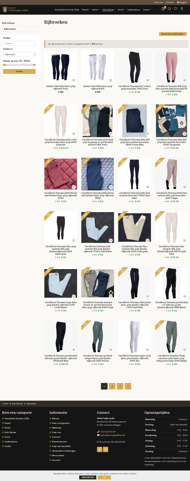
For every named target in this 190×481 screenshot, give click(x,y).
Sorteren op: (173, 34)
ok (104, 477)
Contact (56, 438)
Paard (7, 424)
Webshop (56, 429)
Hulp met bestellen (61, 447)
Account (56, 461)
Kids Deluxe (10, 434)
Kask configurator (61, 424)
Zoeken (19, 71)
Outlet (8, 447)
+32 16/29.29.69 (107, 433)
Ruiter (8, 429)
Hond (7, 438)
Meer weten (88, 477)
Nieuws (55, 420)
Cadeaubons (143, 10)
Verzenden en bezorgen (64, 452)
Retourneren (58, 457)
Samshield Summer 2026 (77, 10)
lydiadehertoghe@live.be (112, 436)
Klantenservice (59, 443)
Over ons (56, 434)
